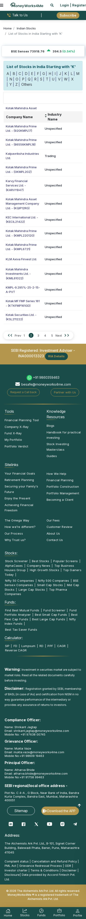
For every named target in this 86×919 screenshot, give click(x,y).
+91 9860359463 (46, 377)
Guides (52, 456)
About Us (53, 533)
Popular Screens (65, 561)
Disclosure (12, 874)
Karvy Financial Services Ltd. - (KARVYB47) (17, 185)
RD (41, 646)
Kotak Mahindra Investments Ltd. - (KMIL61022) (18, 273)
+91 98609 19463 (31, 756)
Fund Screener (54, 610)
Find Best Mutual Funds (22, 610)
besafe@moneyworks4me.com (46, 384)
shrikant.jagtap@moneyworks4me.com (41, 731)
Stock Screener (16, 561)
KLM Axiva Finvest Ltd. (21, 259)
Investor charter (16, 870)
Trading (50, 156)
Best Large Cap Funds (48, 619)
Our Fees (53, 520)
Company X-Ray (17, 427)
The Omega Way (17, 520)
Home (8, 913)
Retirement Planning (19, 480)
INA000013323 (31, 356)
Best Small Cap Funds (51, 614)
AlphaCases (14, 565)
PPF (50, 646)
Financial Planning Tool (22, 420)
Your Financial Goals (20, 473)
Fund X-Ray (13, 433)
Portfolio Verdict (16, 446)
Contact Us (55, 540)
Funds (41, 913)
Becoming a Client (60, 499)
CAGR (61, 646)
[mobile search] (52, 5)
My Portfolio (13, 439)
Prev (18, 335)
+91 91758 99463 (31, 777)
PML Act (10, 865)
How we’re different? (20, 527)
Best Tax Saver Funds (21, 629)
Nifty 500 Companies (53, 580)
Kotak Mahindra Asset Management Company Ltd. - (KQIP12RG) (22, 203)
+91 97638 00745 (32, 734)
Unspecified (53, 128)
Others (26, 84)
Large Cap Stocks (32, 589)
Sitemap (21, 810)
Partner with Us (65, 392)
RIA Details (56, 356)
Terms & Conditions (45, 870)
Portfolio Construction (63, 486)
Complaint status (17, 861)
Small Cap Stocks (50, 585)
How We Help (56, 473)
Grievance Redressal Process (40, 865)
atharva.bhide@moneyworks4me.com (41, 773)
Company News (38, 565)
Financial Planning (60, 480)
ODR (68, 865)
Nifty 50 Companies (19, 580)
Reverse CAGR (16, 650)
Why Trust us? (15, 540)
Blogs (51, 425)
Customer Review (59, 527)
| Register (78, 5)
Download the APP (61, 811)
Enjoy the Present (18, 498)
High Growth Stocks (44, 570)
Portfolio (59, 913)
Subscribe (68, 15)
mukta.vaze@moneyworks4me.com (39, 752)
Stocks (25, 913)
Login (64, 5)
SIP (7, 646)
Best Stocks (40, 561)
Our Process (14, 533)
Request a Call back (23, 392)
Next (58, 335)
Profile (77, 913)
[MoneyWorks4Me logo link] (27, 5)
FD (15, 646)
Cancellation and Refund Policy (54, 861)
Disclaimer (69, 870)
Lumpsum (28, 646)
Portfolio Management (63, 493)
